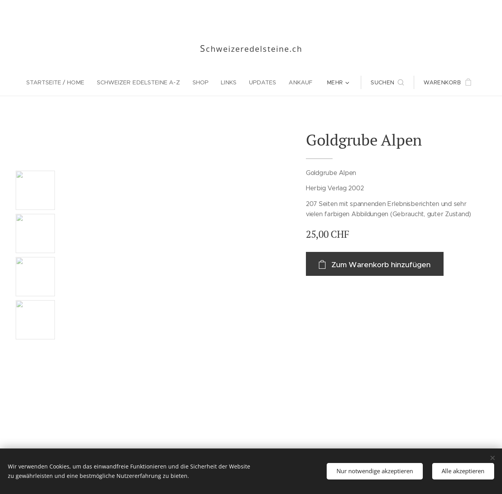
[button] (387, 82)
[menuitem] (58, 82)
